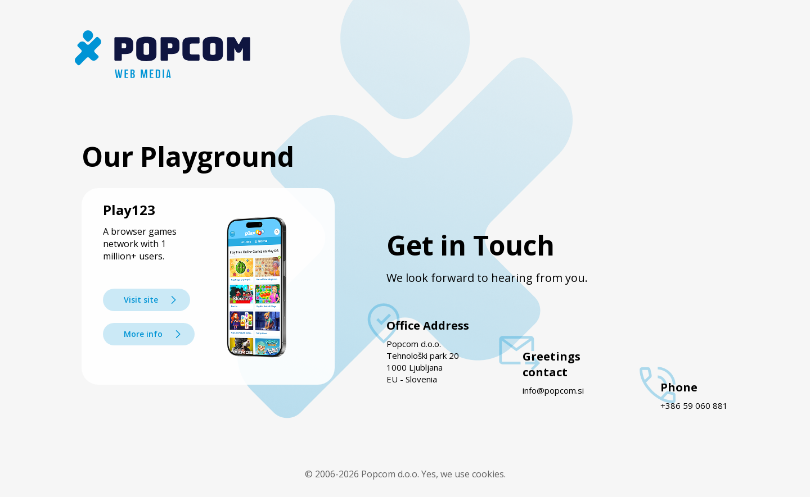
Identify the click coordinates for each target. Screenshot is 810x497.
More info (143, 334)
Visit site (141, 299)
